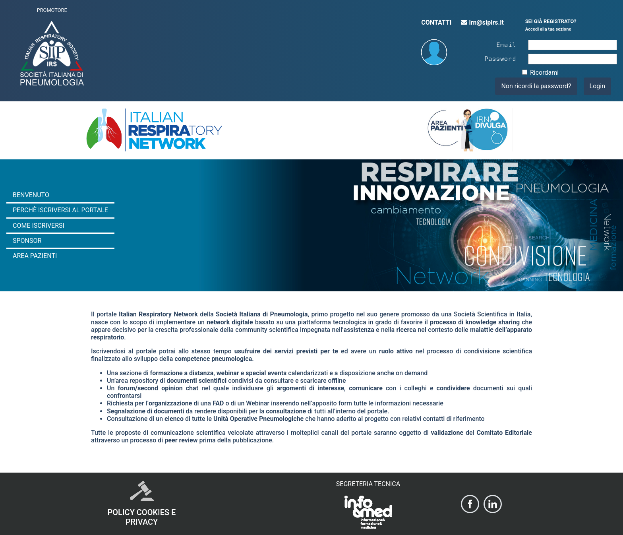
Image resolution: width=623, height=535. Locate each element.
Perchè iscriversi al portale (60, 210)
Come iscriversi (38, 225)
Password (500, 58)
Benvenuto (31, 195)
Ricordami (544, 72)
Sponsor (27, 240)
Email (506, 44)
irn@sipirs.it (482, 22)
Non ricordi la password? (536, 86)
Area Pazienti (35, 256)
